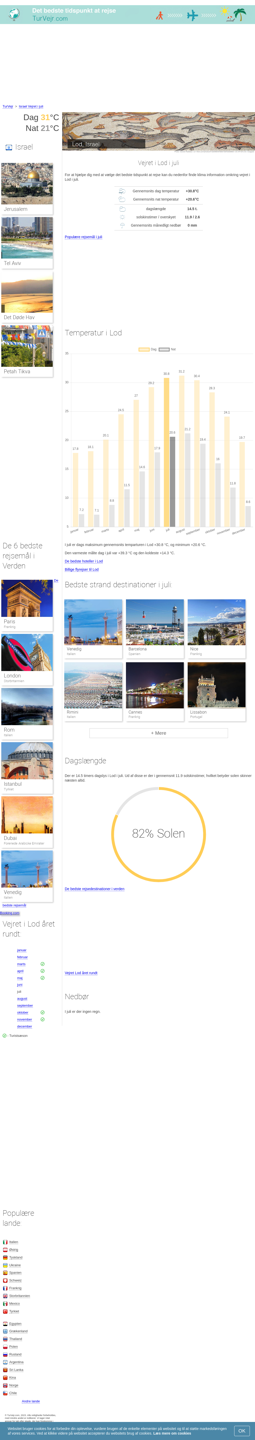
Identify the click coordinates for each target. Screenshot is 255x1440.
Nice (194, 649)
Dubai (10, 838)
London (12, 676)
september (25, 1005)
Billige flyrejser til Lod (82, 569)
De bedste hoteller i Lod (84, 561)
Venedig (74, 649)
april (20, 971)
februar (22, 957)
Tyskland (15, 1257)
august (22, 998)
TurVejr (8, 106)
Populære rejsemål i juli (83, 237)
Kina (12, 1377)
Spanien (15, 1273)
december (24, 1026)
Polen (13, 1346)
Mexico (14, 1303)
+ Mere (158, 733)
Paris (9, 621)
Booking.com (9, 913)
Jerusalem (16, 209)
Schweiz (15, 1280)
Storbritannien (14, 681)
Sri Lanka (16, 1370)
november (24, 1019)
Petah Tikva (17, 371)
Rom (9, 730)
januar (21, 950)
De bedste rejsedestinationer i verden (94, 889)
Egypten (15, 1324)
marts (21, 964)
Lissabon (198, 712)
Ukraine (15, 1265)
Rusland (15, 1354)
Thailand (15, 1339)
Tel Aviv (12, 263)
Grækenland (18, 1331)
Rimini (72, 712)
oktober (22, 1012)
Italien (8, 735)
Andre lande (31, 1401)
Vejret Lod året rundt (81, 973)
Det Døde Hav (19, 317)
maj (20, 978)
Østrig (13, 1250)
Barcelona (138, 649)
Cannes (135, 712)
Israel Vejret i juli (31, 106)
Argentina (16, 1362)
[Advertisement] (127, 65)
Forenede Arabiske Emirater (24, 843)
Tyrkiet (9, 789)
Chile (13, 1393)
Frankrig (9, 627)
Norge (13, 1385)
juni (19, 985)
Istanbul (13, 784)
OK (242, 1431)
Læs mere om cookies (172, 1433)
